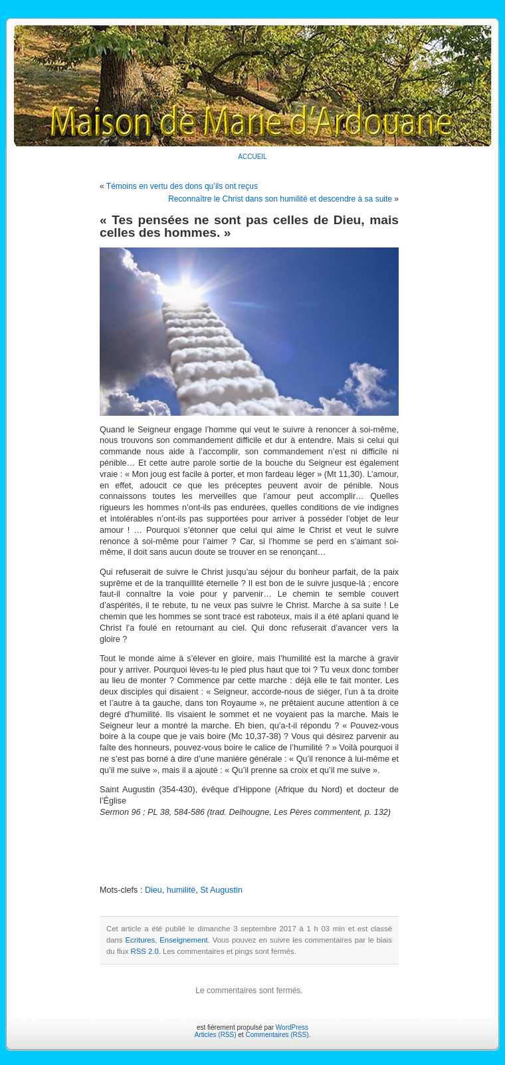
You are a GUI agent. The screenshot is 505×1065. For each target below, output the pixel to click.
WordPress (292, 1027)
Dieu (153, 890)
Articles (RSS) (216, 1034)
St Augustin (221, 890)
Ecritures (140, 940)
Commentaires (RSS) (276, 1034)
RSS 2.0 (145, 951)
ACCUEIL (252, 156)
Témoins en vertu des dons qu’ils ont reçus (182, 186)
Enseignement (183, 940)
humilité (181, 890)
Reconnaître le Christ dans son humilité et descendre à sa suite (280, 199)
